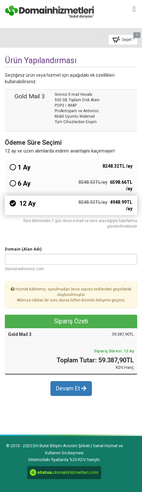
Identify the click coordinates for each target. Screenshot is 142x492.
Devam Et (71, 388)
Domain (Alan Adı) (23, 249)
